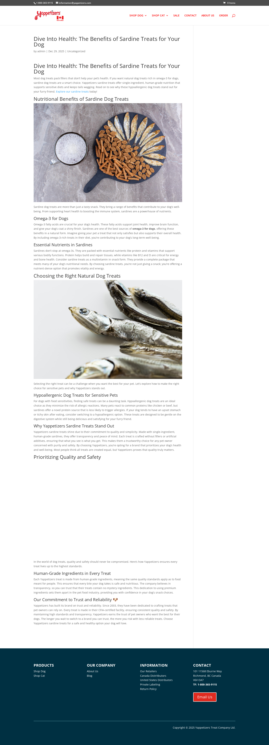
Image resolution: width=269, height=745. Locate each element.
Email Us (204, 696)
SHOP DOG (136, 15)
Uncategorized (76, 51)
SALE (176, 15)
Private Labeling (150, 684)
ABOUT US (207, 15)
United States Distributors (156, 680)
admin (41, 51)
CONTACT (190, 15)
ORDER (223, 15)
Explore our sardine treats (72, 91)
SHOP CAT (158, 15)
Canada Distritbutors (153, 675)
